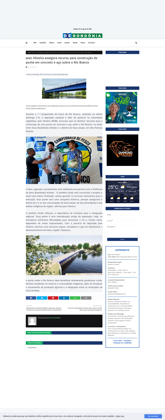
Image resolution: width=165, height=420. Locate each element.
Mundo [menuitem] (75, 43)
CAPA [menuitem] (34, 43)
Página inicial (31, 52)
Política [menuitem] (51, 43)
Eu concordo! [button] (153, 416)
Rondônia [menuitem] (43, 43)
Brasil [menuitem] (59, 43)
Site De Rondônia (54, 318)
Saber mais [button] (120, 416)
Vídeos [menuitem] (83, 43)
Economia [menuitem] (91, 43)
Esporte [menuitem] (67, 43)
